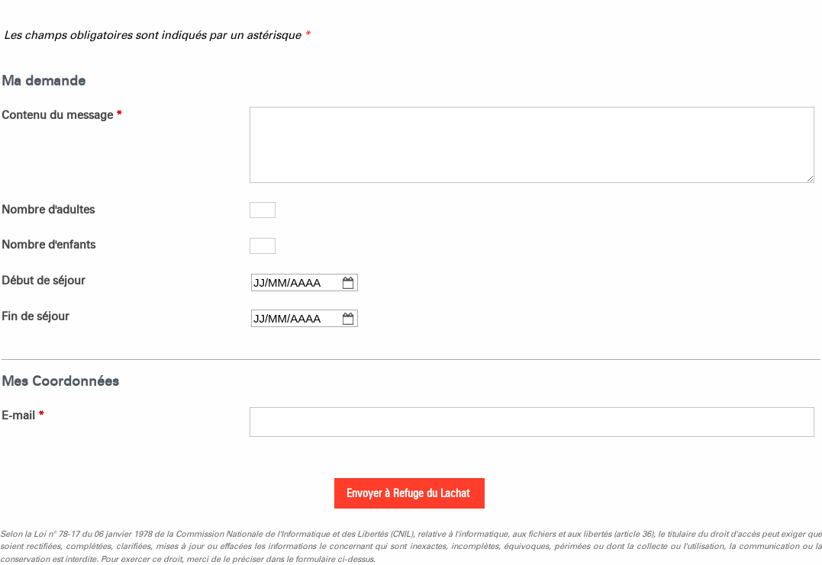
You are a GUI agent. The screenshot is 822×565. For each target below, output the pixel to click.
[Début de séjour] (304, 282)
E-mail (23, 415)
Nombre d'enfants (48, 245)
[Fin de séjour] (304, 318)
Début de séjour (43, 280)
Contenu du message (62, 115)
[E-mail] (532, 422)
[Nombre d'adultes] (263, 210)
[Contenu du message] (532, 145)
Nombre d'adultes (48, 210)
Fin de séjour (35, 316)
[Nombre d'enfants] (263, 246)
